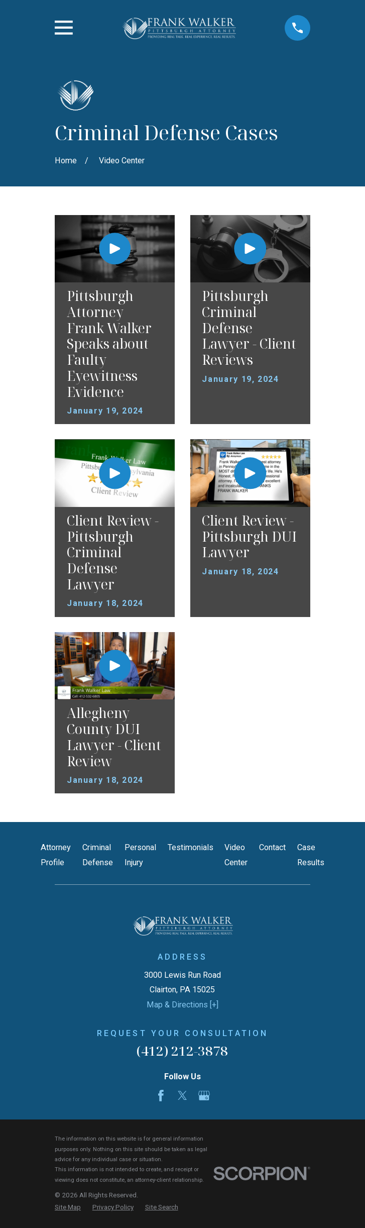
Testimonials (190, 847)
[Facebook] (161, 1095)
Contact (272, 847)
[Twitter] (182, 1095)
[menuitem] (68, 1207)
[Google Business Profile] (204, 1095)
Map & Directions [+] (182, 1004)
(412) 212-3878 (182, 1051)
